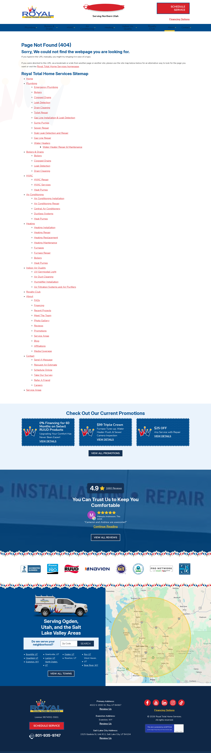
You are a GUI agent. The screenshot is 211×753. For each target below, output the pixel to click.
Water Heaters (43, 140)
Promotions (41, 311)
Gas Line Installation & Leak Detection (55, 117)
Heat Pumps (42, 182)
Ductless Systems (44, 204)
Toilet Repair (42, 112)
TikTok (183, 683)
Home (29, 81)
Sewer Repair (42, 126)
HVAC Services (43, 177)
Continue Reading (106, 510)
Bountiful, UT (31, 635)
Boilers (39, 94)
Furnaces (40, 235)
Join (156, 739)
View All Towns (61, 650)
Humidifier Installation (47, 266)
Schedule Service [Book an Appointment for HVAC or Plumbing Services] (172, 9)
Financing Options (172, 15)
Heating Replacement (47, 226)
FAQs (38, 283)
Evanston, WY (31, 642)
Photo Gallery (42, 301)
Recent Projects (43, 292)
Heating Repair (43, 221)
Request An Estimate (46, 342)
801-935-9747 (107, 9)
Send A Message (44, 337)
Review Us (106, 690)
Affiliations (41, 324)
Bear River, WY (91, 642)
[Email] (125, 739)
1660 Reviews (114, 466)
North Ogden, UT (52, 642)
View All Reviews (105, 521)
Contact (30, 334)
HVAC (29, 169)
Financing (40, 288)
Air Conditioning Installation (50, 190)
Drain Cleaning (43, 108)
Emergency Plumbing (47, 89)
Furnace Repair (43, 239)
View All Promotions (105, 431)
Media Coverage (44, 329)
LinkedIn (164, 683)
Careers (39, 360)
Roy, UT (87, 635)
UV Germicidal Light (46, 257)
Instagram (174, 683)
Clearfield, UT (31, 639)
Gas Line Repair (43, 135)
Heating (30, 213)
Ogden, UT (69, 635)
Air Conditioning (35, 187)
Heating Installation (45, 216)
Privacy (176, 714)
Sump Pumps (42, 121)
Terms (181, 714)
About (29, 280)
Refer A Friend (43, 355)
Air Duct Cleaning (44, 261)
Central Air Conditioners (48, 199)
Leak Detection (43, 103)
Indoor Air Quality (36, 253)
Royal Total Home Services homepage (87, 68)
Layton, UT (50, 639)
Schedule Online (44, 346)
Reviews (39, 306)
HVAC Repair (42, 173)
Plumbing (31, 86)
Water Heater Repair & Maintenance (63, 143)
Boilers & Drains (35, 148)
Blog (37, 320)
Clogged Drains (43, 98)
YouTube (155, 683)
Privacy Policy (157, 712)
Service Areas (42, 315)
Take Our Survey (44, 351)
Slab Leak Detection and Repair (52, 131)
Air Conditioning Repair (47, 195)
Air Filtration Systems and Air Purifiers (56, 270)
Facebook (146, 683)
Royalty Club (33, 275)
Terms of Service (165, 712)
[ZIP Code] (69, 624)
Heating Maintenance (46, 230)
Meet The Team (43, 297)
